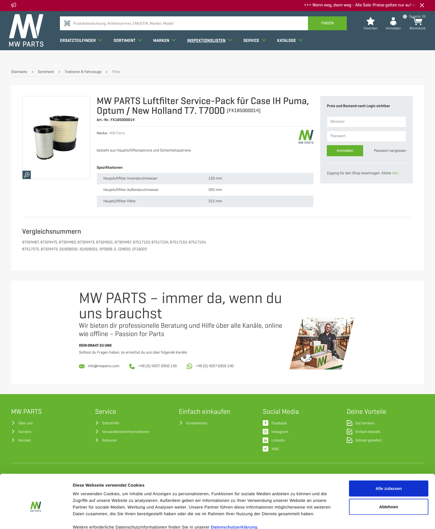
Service (256, 51)
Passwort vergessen (390, 151)
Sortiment (129, 51)
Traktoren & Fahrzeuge (83, 72)
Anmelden (345, 150)
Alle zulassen (388, 461)
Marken (166, 51)
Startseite (19, 72)
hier (395, 173)
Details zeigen (295, 518)
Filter (116, 72)
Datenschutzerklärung (234, 500)
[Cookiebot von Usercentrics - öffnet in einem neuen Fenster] (36, 518)
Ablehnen (388, 479)
